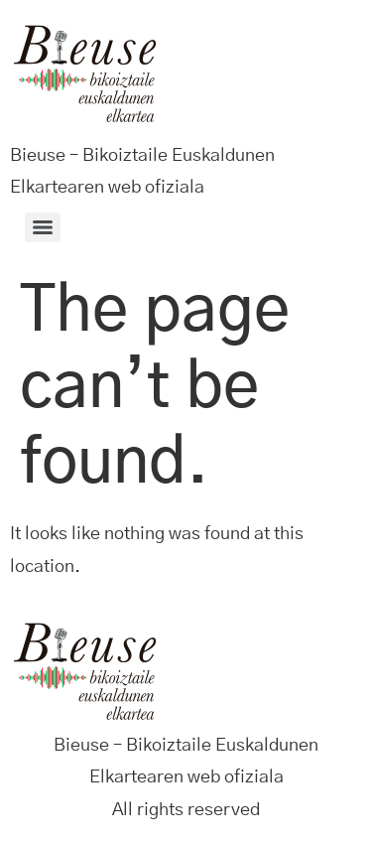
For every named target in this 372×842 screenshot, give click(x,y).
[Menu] (43, 227)
